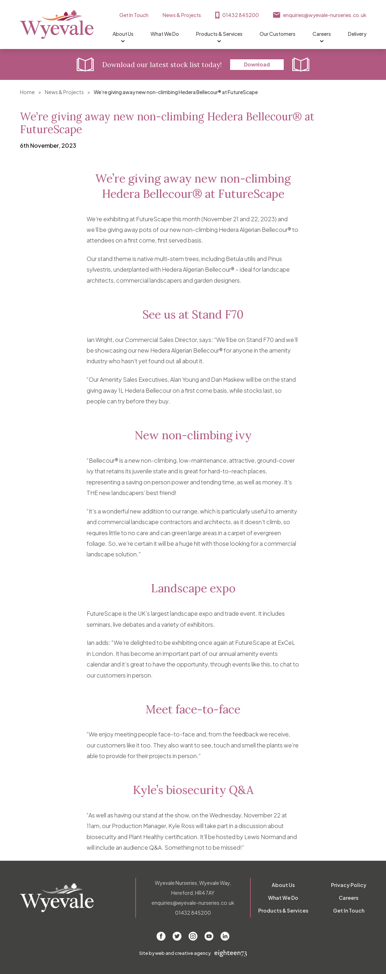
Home (27, 92)
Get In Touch (133, 15)
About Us (123, 34)
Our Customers (277, 34)
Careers (321, 34)
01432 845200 (240, 15)
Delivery (357, 34)
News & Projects (182, 15)
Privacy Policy (348, 885)
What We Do (165, 34)
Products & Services (219, 34)
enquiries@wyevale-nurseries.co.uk (324, 15)
